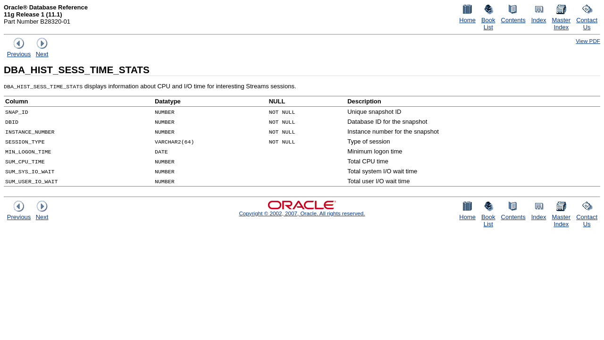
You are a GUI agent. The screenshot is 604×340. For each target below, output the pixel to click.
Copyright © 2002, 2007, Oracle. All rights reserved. (302, 213)
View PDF (588, 41)
